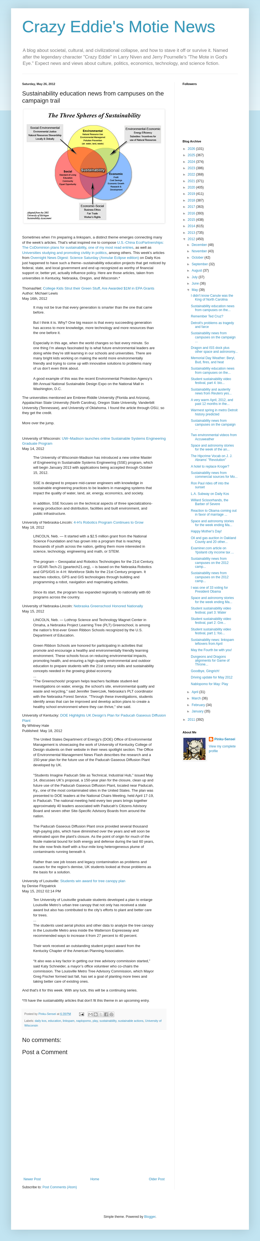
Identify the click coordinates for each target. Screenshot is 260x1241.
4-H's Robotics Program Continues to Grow (108, 522)
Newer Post (32, 1179)
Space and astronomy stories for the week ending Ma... (212, 523)
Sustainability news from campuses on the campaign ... (213, 337)
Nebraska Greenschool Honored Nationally (108, 606)
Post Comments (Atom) (59, 1187)
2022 (192, 174)
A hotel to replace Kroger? (210, 466)
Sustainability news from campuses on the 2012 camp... (209, 563)
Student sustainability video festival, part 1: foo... (211, 631)
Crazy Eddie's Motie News (118, 26)
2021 (192, 181)
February (199, 705)
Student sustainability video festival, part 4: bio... (211, 381)
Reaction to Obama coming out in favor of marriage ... (213, 512)
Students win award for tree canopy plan (92, 881)
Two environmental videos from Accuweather (214, 437)
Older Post (157, 1179)
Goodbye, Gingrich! (205, 671)
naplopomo (83, 1020)
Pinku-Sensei (224, 739)
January (198, 711)
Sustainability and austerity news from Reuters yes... (211, 391)
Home (94, 1179)
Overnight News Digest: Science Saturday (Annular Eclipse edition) (84, 258)
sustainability (108, 1020)
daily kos (40, 1020)
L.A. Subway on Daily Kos (210, 494)
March (197, 698)
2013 (192, 233)
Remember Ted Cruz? (207, 316)
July (195, 277)
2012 (192, 239)
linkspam (69, 1020)
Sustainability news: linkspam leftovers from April (212, 642)
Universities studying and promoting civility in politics (64, 253)
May (195, 290)
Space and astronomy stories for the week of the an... (212, 447)
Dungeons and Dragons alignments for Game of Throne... (210, 661)
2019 (192, 194)
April (195, 692)
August (197, 270)
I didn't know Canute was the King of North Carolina (212, 297)
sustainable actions (131, 1020)
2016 (192, 213)
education (54, 1020)
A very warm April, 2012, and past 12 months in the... (212, 402)
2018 (192, 200)
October (198, 257)
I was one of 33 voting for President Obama (209, 589)
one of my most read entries (110, 247)
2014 (192, 226)
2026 (192, 149)
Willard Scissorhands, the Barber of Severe (209, 502)
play (95, 1020)
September (200, 264)
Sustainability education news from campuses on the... (212, 308)
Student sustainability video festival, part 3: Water (211, 610)
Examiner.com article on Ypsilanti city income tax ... (212, 550)
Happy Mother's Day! (206, 531)
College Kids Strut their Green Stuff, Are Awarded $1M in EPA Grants (98, 288)
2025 (192, 155)
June (196, 283)
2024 (192, 162)
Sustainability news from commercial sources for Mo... (214, 475)
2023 (192, 168)
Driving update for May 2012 (212, 677)
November (200, 251)
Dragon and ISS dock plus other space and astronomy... (214, 350)
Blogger (149, 1217)
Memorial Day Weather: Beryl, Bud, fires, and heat (213, 360)
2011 (192, 720)
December (200, 245)
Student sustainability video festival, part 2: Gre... (211, 621)
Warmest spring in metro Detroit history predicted (214, 412)
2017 (192, 207)
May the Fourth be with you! (211, 650)
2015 (192, 220)
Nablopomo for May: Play (209, 684)
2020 (192, 187)
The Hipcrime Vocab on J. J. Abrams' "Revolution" (211, 458)
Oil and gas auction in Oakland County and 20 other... (213, 540)
